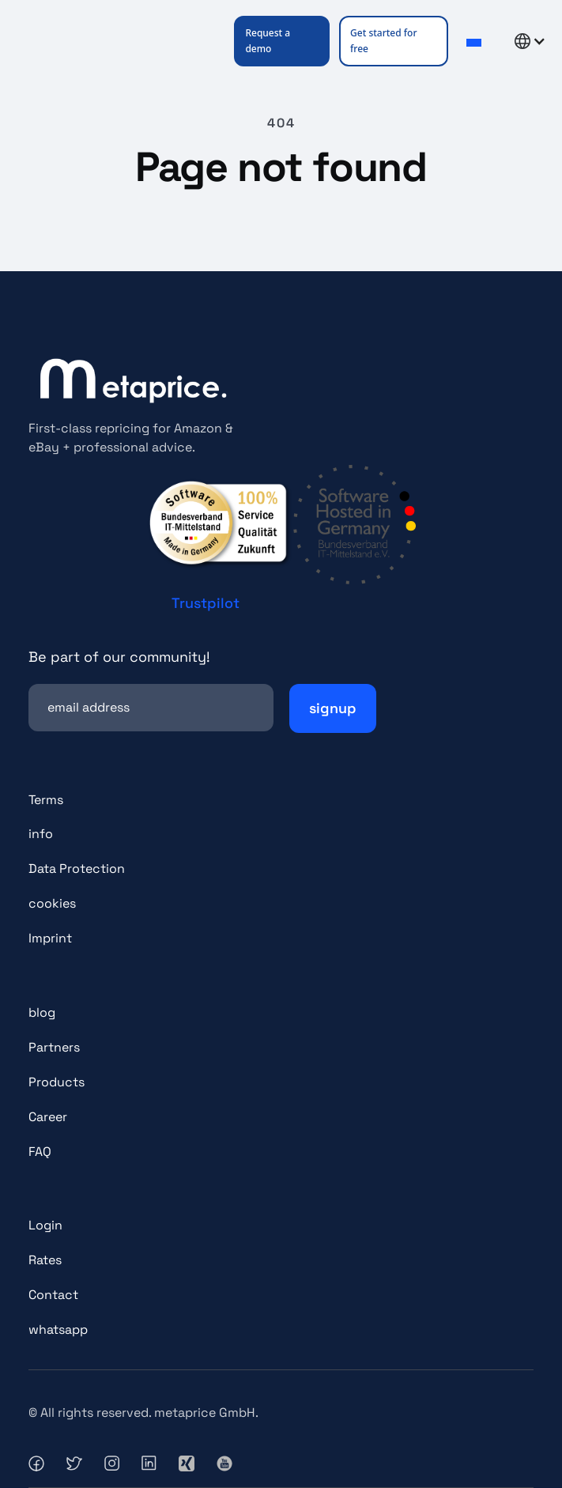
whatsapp (58, 1329)
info (40, 833)
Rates (45, 1260)
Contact (53, 1294)
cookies (52, 903)
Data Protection (76, 868)
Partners (54, 1047)
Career (47, 1116)
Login (45, 1225)
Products (56, 1082)
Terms (45, 799)
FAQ (39, 1151)
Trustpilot (206, 603)
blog (41, 1012)
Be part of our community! (119, 657)
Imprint (50, 938)
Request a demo (267, 40)
